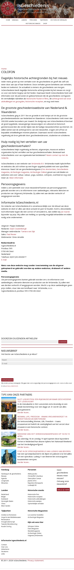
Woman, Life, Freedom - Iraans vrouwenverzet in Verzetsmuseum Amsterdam (42, 417)
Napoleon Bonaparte (35, 483)
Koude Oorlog (6, 526)
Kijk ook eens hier (35, 522)
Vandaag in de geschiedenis (11, 474)
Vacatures (4, 551)
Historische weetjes (34, 501)
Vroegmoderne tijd (8, 522)
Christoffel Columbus (35, 476)
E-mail (3, 259)
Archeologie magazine (19, 172)
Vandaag (15, 20)
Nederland (5, 494)
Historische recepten (35, 497)
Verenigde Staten (7, 501)
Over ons (4, 547)
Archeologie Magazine (36, 517)
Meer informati (15, 177)
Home (8, 20)
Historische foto (33, 494)
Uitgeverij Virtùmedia (35, 535)
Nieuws (3, 476)
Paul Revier (11, 234)
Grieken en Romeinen (8, 515)
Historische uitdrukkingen (37, 499)
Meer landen (5, 506)
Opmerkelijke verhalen (36, 504)
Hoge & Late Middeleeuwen (11, 517)
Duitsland (4, 499)
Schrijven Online (33, 526)
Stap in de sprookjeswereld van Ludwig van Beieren (44, 451)
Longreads (5, 481)
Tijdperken (44, 20)
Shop (45, 23)
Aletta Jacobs (32, 474)
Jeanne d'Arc (32, 481)
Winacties (4, 483)
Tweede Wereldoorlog (9, 524)
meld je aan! (63, 489)
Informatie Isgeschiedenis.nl (13, 540)
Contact (4, 545)
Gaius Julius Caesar (34, 478)
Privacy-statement (36, 560)
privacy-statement (12, 386)
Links (3, 554)
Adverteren (5, 549)
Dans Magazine (33, 529)
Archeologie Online (38, 172)
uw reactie (65, 211)
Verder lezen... (23, 412)
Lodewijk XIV (32, 485)
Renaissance (5, 519)
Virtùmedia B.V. (37, 163)
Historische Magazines (38, 511)
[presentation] (20, 370)
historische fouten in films (37, 98)
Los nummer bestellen (35, 515)
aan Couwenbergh (19, 228)
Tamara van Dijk (28, 231)
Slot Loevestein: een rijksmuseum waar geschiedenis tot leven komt (44, 400)
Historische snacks (33, 23)
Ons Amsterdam (49, 169)
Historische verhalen (58, 20)
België (3, 497)
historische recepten (34, 101)
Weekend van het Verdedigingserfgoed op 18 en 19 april (43, 435)
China (3, 504)
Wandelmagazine (34, 531)
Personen (33, 20)
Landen (24, 20)
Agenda (4, 478)
